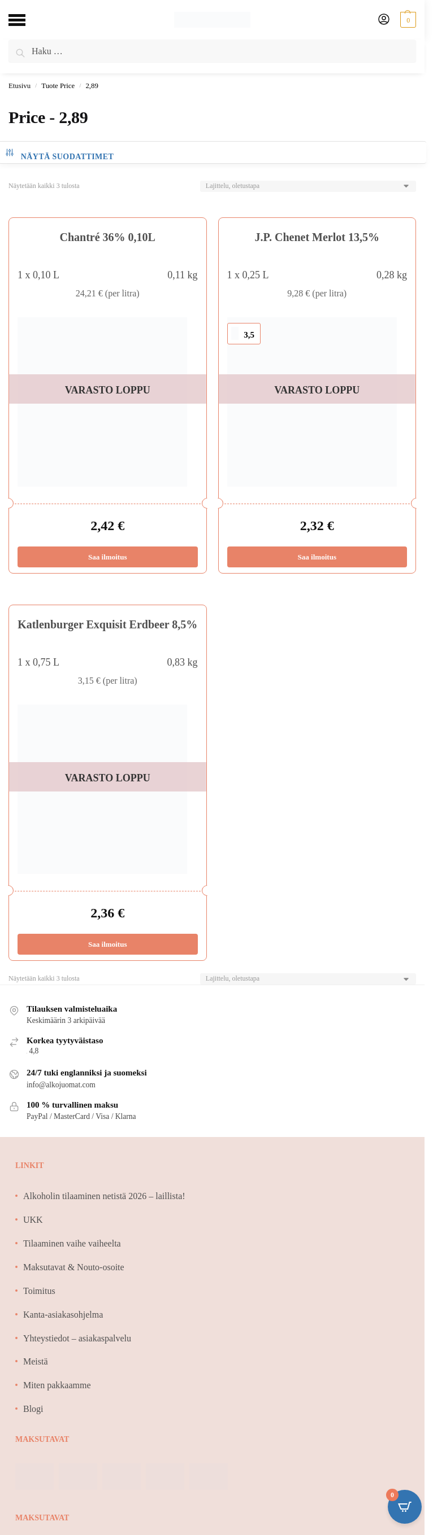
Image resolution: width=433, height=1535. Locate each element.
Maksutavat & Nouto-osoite (73, 1267)
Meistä (35, 1361)
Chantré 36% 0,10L (107, 237)
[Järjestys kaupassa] (308, 186)
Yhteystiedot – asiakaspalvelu (77, 1338)
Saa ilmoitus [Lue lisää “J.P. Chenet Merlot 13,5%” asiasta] (316, 557)
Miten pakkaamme (57, 1385)
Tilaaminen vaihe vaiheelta (72, 1243)
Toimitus (39, 1291)
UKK (33, 1219)
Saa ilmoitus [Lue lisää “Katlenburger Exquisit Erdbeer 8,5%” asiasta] (107, 944)
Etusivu (19, 86)
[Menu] (25, 19)
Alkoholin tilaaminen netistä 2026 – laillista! (104, 1196)
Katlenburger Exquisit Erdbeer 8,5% (107, 624)
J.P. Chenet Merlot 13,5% (317, 237)
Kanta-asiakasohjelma (63, 1314)
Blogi (33, 1409)
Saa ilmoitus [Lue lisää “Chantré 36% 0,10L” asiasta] (107, 557)
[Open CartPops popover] (405, 1507)
